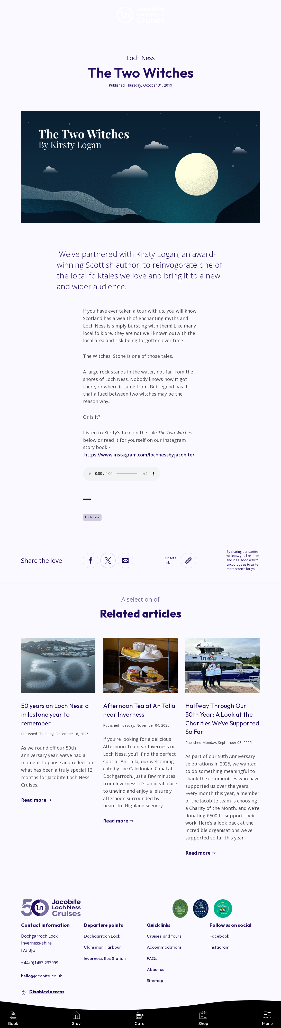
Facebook (219, 936)
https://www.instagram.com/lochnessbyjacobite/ (139, 455)
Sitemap (155, 980)
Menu (267, 1018)
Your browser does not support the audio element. (121, 474)
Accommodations (164, 947)
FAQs (152, 958)
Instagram (220, 947)
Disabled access (47, 991)
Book (13, 1018)
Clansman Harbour (102, 947)
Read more (33, 800)
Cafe (139, 1018)
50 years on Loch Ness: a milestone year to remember (55, 714)
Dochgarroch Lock (102, 936)
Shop (203, 1018)
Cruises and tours (164, 936)
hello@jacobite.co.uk (41, 975)
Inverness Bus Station (105, 958)
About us (155, 969)
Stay (76, 1018)
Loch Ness (140, 57)
